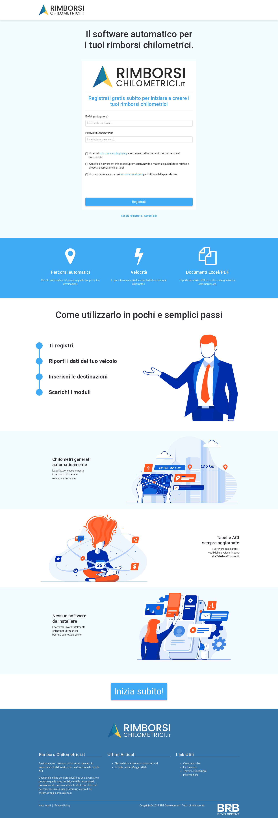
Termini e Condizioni (194, 771)
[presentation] (112, 186)
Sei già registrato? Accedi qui (139, 215)
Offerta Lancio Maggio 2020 (131, 767)
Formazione (190, 767)
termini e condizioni (131, 174)
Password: (99, 132)
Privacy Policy (62, 805)
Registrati (139, 202)
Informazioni (190, 774)
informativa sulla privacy (113, 153)
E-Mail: (96, 116)
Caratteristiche (191, 763)
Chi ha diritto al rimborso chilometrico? (136, 763)
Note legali (45, 805)
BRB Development (170, 805)
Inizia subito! (139, 691)
